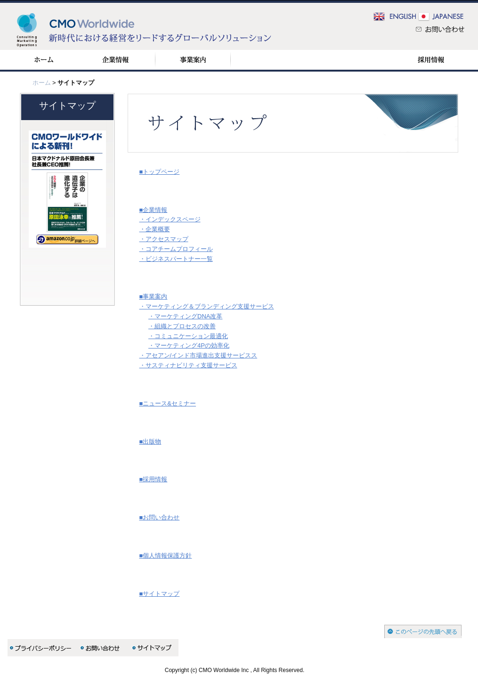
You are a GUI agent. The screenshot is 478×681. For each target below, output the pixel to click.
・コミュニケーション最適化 (188, 336)
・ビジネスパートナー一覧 (176, 258)
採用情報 (431, 60)
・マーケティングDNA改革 (185, 316)
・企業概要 (154, 229)
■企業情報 (153, 209)
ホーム (43, 60)
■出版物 (150, 441)
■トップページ (159, 171)
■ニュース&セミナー (167, 403)
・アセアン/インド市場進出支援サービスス (198, 355)
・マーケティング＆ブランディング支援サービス (206, 306)
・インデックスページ (170, 219)
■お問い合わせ (159, 517)
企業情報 (115, 60)
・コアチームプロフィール (176, 248)
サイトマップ (67, 105)
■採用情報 (153, 479)
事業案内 (193, 60)
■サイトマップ (159, 593)
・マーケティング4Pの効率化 (188, 345)
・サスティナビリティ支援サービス (188, 365)
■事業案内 (153, 296)
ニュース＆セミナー (273, 60)
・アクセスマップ (163, 239)
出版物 (356, 60)
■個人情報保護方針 (165, 555)
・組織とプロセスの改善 (182, 326)
